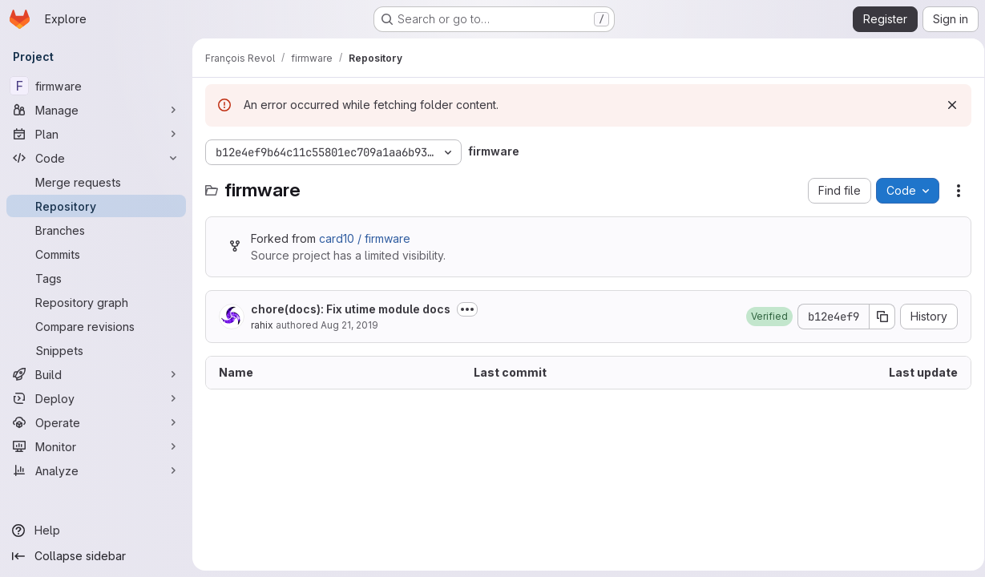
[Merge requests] (96, 182)
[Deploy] (96, 398)
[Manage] (96, 110)
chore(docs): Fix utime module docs (350, 309)
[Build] (96, 374)
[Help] (96, 530)
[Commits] (96, 254)
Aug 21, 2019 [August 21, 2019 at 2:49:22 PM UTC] (349, 325)
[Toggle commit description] (467, 309)
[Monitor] (96, 446)
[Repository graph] (96, 302)
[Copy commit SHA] (877, 316)
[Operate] (96, 422)
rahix (262, 325)
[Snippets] (96, 350)
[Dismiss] (946, 105)
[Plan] (96, 134)
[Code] (96, 158)
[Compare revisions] (96, 326)
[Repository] (96, 206)
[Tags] (96, 278)
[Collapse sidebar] (96, 556)
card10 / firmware (364, 238)
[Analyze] (96, 470)
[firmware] (96, 86)
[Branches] (96, 230)
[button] (764, 316)
